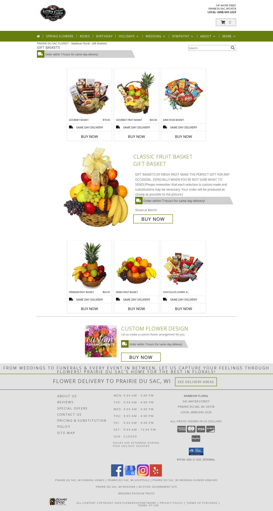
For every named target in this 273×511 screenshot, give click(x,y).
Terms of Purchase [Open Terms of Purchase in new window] (202, 502)
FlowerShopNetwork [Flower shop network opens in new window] (139, 502)
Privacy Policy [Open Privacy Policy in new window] (171, 502)
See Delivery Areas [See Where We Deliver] (196, 382)
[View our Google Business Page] (130, 475)
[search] (233, 48)
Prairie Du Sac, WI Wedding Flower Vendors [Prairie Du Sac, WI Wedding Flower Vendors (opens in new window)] (185, 480)
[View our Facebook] (117, 475)
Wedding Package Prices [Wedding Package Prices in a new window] (136, 493)
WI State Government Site (158, 486)
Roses (85, 36)
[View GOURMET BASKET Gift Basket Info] (90, 93)
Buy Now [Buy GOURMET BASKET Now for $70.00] (89, 136)
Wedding (156, 36)
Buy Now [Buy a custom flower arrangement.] (141, 357)
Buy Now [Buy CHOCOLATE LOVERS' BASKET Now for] (183, 308)
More (229, 36)
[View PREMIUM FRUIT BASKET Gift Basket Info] (90, 265)
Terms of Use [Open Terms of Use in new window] (148, 505)
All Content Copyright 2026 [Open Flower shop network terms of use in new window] (99, 502)
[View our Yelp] (156, 475)
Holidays (129, 36)
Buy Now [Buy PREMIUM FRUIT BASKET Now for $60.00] (89, 308)
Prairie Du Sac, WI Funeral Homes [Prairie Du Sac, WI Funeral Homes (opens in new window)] (79, 480)
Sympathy (183, 36)
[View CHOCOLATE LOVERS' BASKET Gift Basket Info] (184, 265)
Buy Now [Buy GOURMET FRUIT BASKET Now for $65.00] (136, 136)
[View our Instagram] (143, 475)
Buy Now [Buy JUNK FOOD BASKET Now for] (183, 136)
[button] (226, 22)
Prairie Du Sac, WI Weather (116, 486)
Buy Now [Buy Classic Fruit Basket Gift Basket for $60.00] (153, 219)
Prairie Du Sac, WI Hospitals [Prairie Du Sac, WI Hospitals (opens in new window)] (128, 480)
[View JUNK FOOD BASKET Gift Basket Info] (184, 93)
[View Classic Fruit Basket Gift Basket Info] (96, 188)
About (208, 36)
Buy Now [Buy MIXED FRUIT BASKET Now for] (136, 308)
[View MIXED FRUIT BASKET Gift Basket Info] (137, 265)
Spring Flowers (60, 36)
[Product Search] (208, 48)
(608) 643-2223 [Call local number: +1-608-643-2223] (226, 12)
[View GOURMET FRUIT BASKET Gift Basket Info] (137, 93)
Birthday (104, 36)
